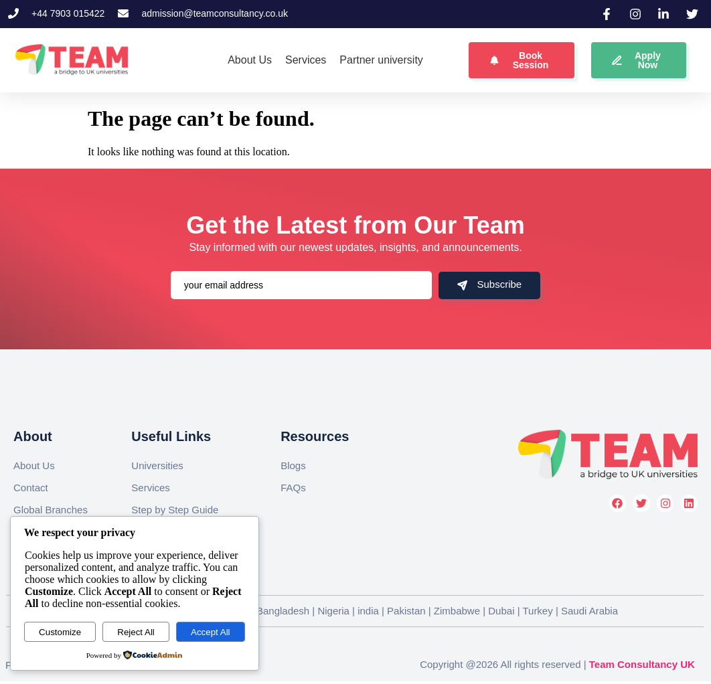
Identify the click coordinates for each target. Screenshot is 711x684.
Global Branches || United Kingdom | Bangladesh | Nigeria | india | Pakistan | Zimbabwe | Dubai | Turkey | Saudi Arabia (355, 610)
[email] (301, 285)
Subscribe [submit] (489, 284)
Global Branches (50, 509)
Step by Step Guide (174, 509)
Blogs (293, 465)
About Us (34, 465)
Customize (60, 632)
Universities (157, 465)
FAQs (293, 487)
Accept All (210, 632)
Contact (30, 487)
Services (150, 487)
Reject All (136, 632)
